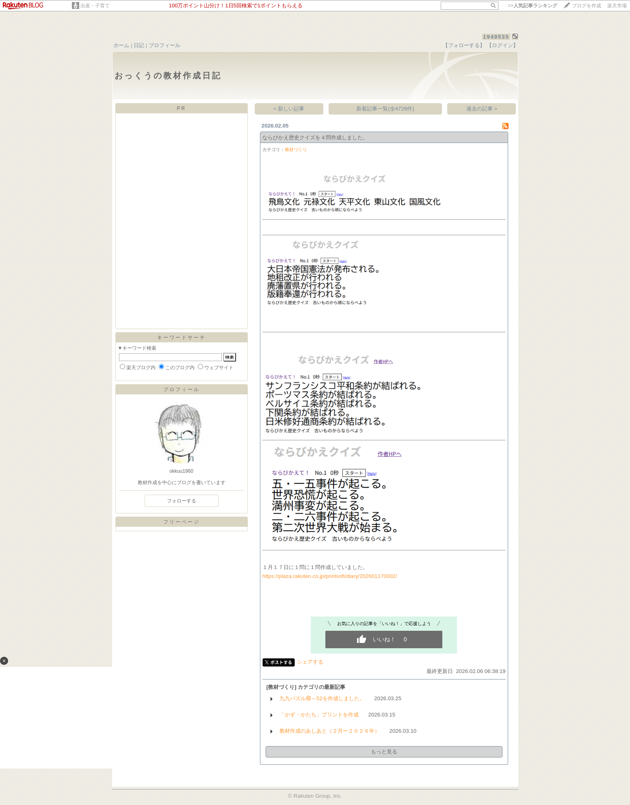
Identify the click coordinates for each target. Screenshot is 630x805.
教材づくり (296, 149)
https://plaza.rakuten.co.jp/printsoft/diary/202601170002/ (329, 576)
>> (532, 6)
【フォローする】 (464, 45)
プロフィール (164, 45)
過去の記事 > (482, 109)
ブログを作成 (586, 6)
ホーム (121, 45)
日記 (139, 45)
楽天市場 (617, 6)
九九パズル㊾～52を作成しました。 (322, 698)
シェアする (310, 662)
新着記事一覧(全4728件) (385, 109)
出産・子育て (95, 6)
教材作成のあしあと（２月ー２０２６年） (329, 731)
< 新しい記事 (289, 109)
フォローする (181, 501)
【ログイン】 (502, 45)
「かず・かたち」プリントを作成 (319, 715)
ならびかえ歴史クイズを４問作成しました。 (315, 137)
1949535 (496, 37)
